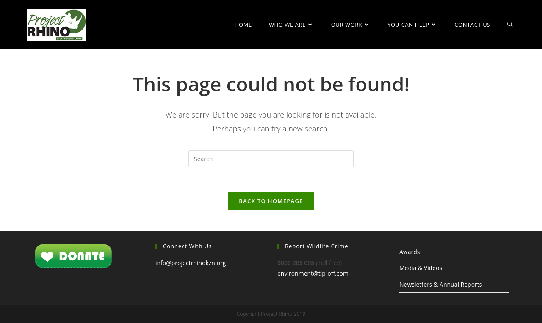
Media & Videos (420, 268)
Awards (409, 252)
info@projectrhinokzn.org (190, 263)
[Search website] (510, 24)
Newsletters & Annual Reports (440, 284)
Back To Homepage (271, 201)
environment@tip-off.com (312, 273)
